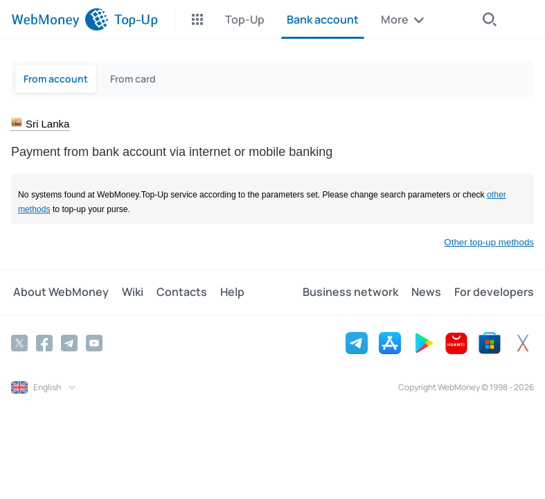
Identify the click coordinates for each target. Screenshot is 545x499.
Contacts (175, 291)
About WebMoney (59, 291)
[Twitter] (19, 342)
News (428, 291)
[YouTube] (94, 342)
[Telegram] (69, 342)
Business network (354, 291)
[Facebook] (44, 342)
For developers (494, 291)
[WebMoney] (60, 19)
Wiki (128, 291)
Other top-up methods (489, 242)
